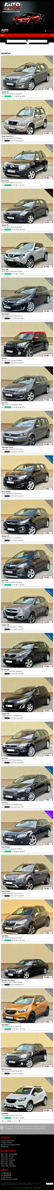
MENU (2, 35)
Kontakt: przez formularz (9, 1179)
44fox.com (37, 1187)
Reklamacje (4, 1147)
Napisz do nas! (23, 1187)
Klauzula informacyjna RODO (10, 1145)
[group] (27, 15)
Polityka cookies (6, 1143)
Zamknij (50, 1183)
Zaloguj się (49, 31)
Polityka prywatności (8, 1141)
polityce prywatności (29, 1184)
